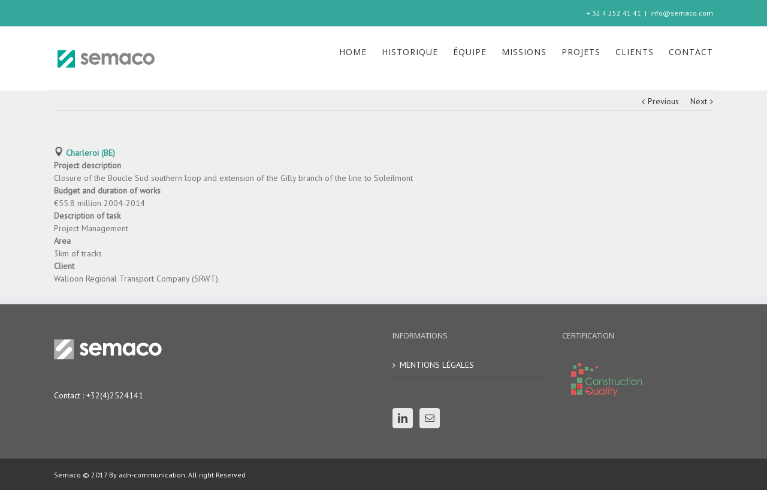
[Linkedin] (402, 418)
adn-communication (151, 474)
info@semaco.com (681, 12)
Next (698, 101)
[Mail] (429, 418)
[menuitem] (360, 52)
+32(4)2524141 (114, 395)
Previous (663, 101)
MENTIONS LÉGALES (437, 364)
